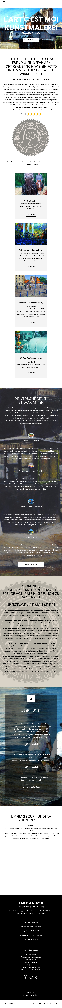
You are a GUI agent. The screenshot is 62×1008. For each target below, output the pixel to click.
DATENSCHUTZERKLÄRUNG (31, 995)
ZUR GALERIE (31, 214)
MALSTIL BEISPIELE (31, 564)
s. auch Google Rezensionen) (34, 618)
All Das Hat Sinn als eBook (31, 927)
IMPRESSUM (31, 993)
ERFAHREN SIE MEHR (31, 40)
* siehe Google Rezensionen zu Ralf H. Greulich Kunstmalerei (31, 110)
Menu (4, 1)
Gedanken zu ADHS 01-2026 (31, 935)
